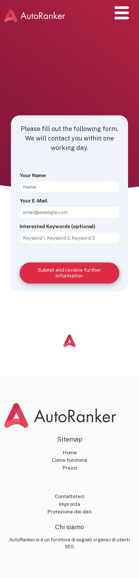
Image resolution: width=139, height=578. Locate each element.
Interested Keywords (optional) (57, 226)
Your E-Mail (34, 201)
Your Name (33, 175)
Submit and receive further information (69, 273)
